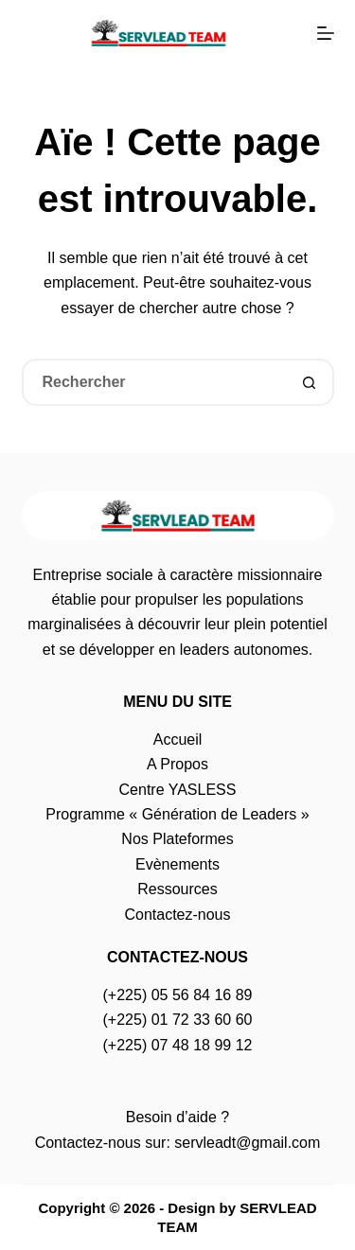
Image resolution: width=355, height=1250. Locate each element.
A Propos (177, 764)
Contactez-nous (177, 915)
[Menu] (325, 33)
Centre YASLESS (178, 790)
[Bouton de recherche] (310, 382)
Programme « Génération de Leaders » (177, 814)
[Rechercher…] (154, 382)
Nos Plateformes (177, 839)
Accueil (178, 739)
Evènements (177, 864)
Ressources (177, 889)
